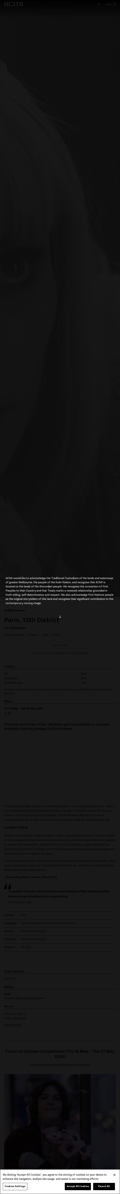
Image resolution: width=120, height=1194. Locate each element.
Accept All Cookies (78, 1186)
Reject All (104, 1186)
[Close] (114, 1175)
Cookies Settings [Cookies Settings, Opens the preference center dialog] (15, 1186)
